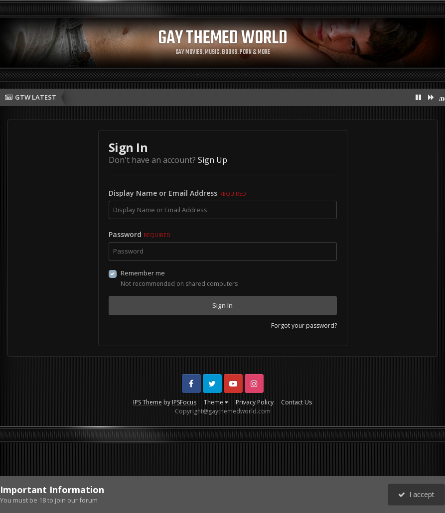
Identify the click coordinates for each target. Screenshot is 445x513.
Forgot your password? (304, 325)
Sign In (222, 305)
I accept (416, 494)
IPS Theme (147, 402)
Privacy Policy (255, 402)
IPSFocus (184, 402)
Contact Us (296, 402)
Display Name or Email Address (177, 193)
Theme (216, 402)
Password (139, 234)
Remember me (143, 272)
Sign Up (212, 159)
